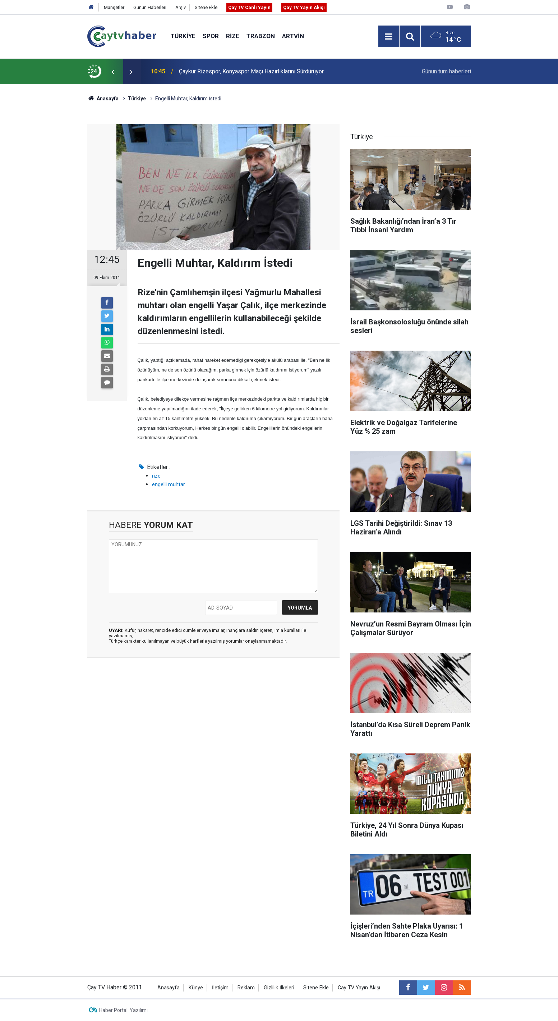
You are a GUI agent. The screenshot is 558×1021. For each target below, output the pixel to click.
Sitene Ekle (206, 7)
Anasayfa (168, 988)
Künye (196, 988)
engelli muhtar (168, 484)
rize (156, 476)
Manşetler (114, 7)
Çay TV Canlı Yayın (249, 7)
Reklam (246, 988)
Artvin (293, 36)
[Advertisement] (213, 731)
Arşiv (180, 7)
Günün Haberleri (149, 7)
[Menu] (388, 37)
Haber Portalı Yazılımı (123, 1010)
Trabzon (260, 36)
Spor (211, 36)
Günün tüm (446, 71)
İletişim (220, 988)
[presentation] (113, 71)
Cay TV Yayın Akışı (359, 988)
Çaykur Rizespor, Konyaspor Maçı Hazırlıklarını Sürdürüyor (251, 71)
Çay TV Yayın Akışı (304, 7)
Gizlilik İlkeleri (279, 988)
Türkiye (183, 36)
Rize (232, 36)
